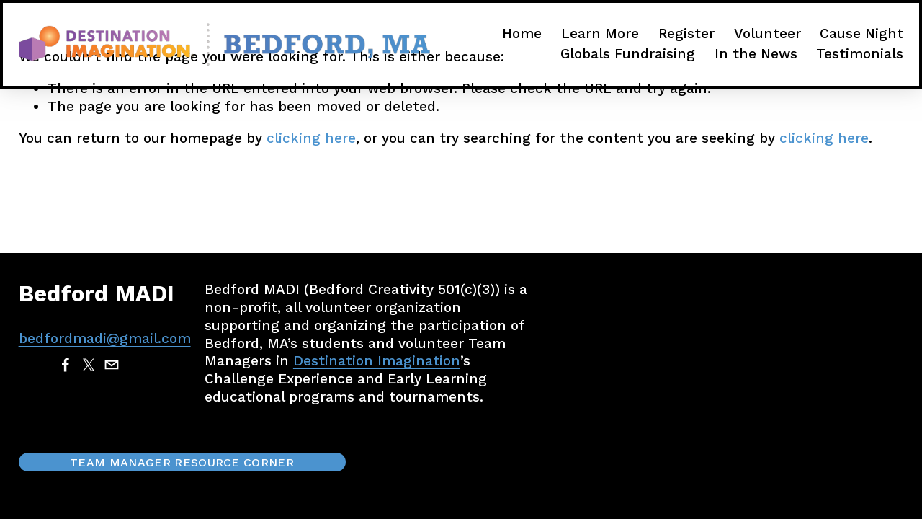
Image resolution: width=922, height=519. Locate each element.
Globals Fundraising (627, 53)
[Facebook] (65, 365)
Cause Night (861, 33)
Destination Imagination (376, 360)
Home (522, 33)
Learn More (600, 33)
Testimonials (859, 53)
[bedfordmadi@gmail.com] (111, 365)
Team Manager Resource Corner (182, 462)
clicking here (311, 138)
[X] (88, 365)
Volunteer (767, 33)
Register (686, 33)
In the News (756, 53)
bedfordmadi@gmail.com (105, 338)
